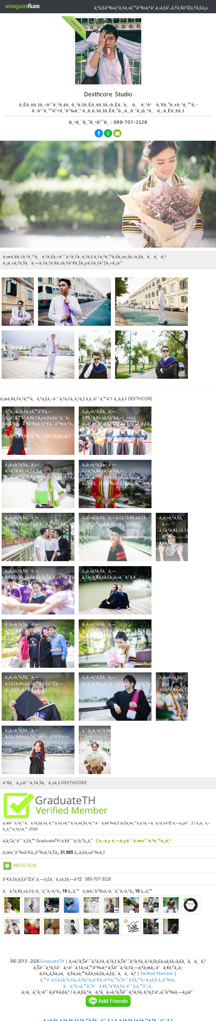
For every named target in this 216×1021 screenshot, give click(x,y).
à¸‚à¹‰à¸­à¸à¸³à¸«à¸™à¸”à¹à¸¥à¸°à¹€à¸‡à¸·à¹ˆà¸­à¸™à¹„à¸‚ (119, 983)
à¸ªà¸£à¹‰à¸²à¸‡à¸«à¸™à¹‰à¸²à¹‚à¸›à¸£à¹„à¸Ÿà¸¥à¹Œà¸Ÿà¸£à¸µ (151, 8)
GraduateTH (52, 961)
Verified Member (156, 973)
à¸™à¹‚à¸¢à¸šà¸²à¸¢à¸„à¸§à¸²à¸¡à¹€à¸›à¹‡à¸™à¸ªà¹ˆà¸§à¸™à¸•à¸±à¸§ (98, 980)
